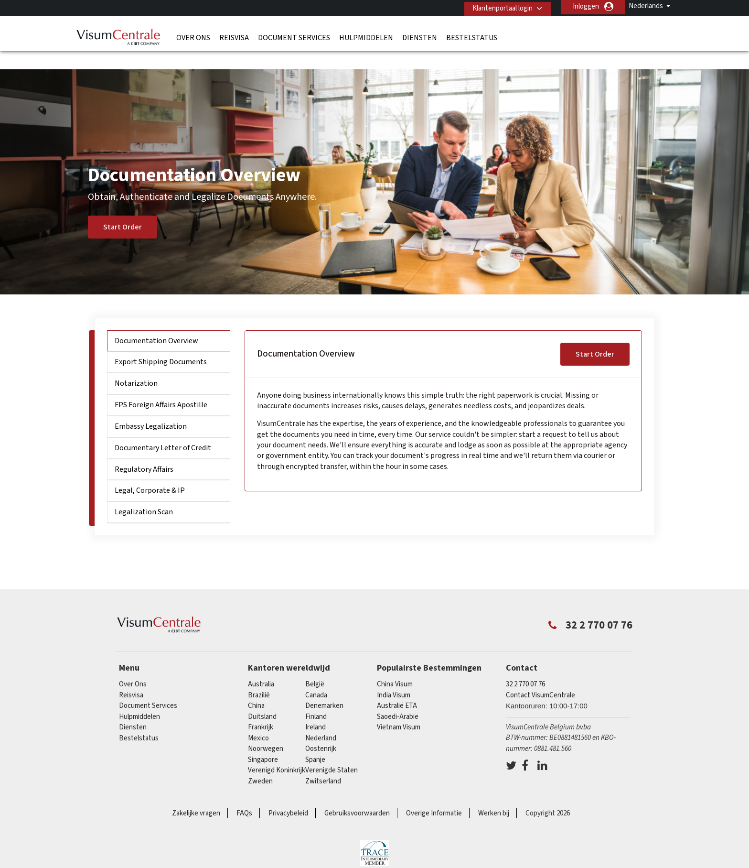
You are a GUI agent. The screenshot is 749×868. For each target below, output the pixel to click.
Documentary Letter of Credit (163, 429)
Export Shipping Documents (161, 343)
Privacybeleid (288, 795)
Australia (261, 666)
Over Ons (193, 36)
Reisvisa (234, 36)
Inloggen (586, 6)
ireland (315, 709)
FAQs (244, 795)
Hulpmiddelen (366, 36)
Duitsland (262, 698)
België (314, 666)
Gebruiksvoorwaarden (357, 795)
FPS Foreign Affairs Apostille (161, 386)
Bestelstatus (471, 36)
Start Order (122, 209)
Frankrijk (260, 709)
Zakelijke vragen (196, 795)
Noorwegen (265, 731)
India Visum (393, 677)
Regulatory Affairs (144, 450)
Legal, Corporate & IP (150, 472)
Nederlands (646, 6)
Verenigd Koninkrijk (276, 752)
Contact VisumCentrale (540, 677)
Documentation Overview (156, 322)
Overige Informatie (434, 795)
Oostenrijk (320, 731)
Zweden (260, 763)
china (256, 688)
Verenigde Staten (331, 752)
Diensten (419, 36)
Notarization (136, 365)
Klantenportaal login (499, 6)
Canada (316, 677)
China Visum (395, 666)
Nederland (320, 720)
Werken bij (493, 795)
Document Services (294, 36)
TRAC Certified (374, 834)
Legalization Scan (144, 493)
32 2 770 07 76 (525, 666)
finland (316, 698)
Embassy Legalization (151, 407)
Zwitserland (323, 763)
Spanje (315, 741)
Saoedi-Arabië (397, 698)
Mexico (258, 720)
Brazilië (259, 677)
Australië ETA (397, 688)
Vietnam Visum (398, 709)
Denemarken (324, 688)
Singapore (263, 741)
